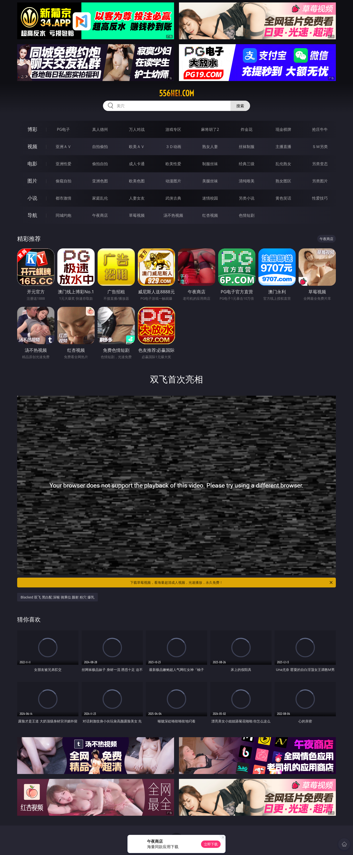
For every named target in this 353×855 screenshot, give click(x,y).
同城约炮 (63, 215)
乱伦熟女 (283, 163)
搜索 (240, 106)
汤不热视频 (173, 215)
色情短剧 (246, 215)
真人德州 (100, 129)
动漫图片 (173, 181)
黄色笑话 (283, 198)
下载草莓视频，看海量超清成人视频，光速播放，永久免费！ (231, 582)
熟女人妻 (210, 146)
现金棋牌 (283, 129)
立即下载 (211, 844)
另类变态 (320, 163)
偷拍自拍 (100, 163)
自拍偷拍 (100, 146)
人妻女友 (137, 198)
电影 (32, 163)
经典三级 (246, 163)
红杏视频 (210, 215)
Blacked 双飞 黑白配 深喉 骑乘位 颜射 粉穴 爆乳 (57, 597)
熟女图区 (283, 181)
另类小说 (246, 198)
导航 (32, 215)
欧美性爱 (173, 163)
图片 (32, 180)
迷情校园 (210, 198)
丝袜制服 (246, 146)
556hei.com (176, 93)
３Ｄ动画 (173, 146)
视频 (32, 146)
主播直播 (283, 146)
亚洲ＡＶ (63, 146)
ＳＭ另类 (320, 146)
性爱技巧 (320, 198)
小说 (32, 198)
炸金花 (246, 129)
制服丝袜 (210, 163)
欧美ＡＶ (137, 146)
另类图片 (320, 181)
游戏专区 (173, 129)
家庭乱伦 (100, 198)
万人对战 (137, 129)
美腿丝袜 (210, 181)
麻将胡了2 (210, 129)
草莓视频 (137, 215)
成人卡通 (137, 163)
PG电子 (63, 129)
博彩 (32, 129)
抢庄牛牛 (320, 129)
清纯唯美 (246, 181)
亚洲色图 (100, 181)
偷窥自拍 (63, 181)
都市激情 (63, 198)
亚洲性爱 (63, 163)
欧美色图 (137, 181)
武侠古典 (173, 198)
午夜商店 (100, 215)
